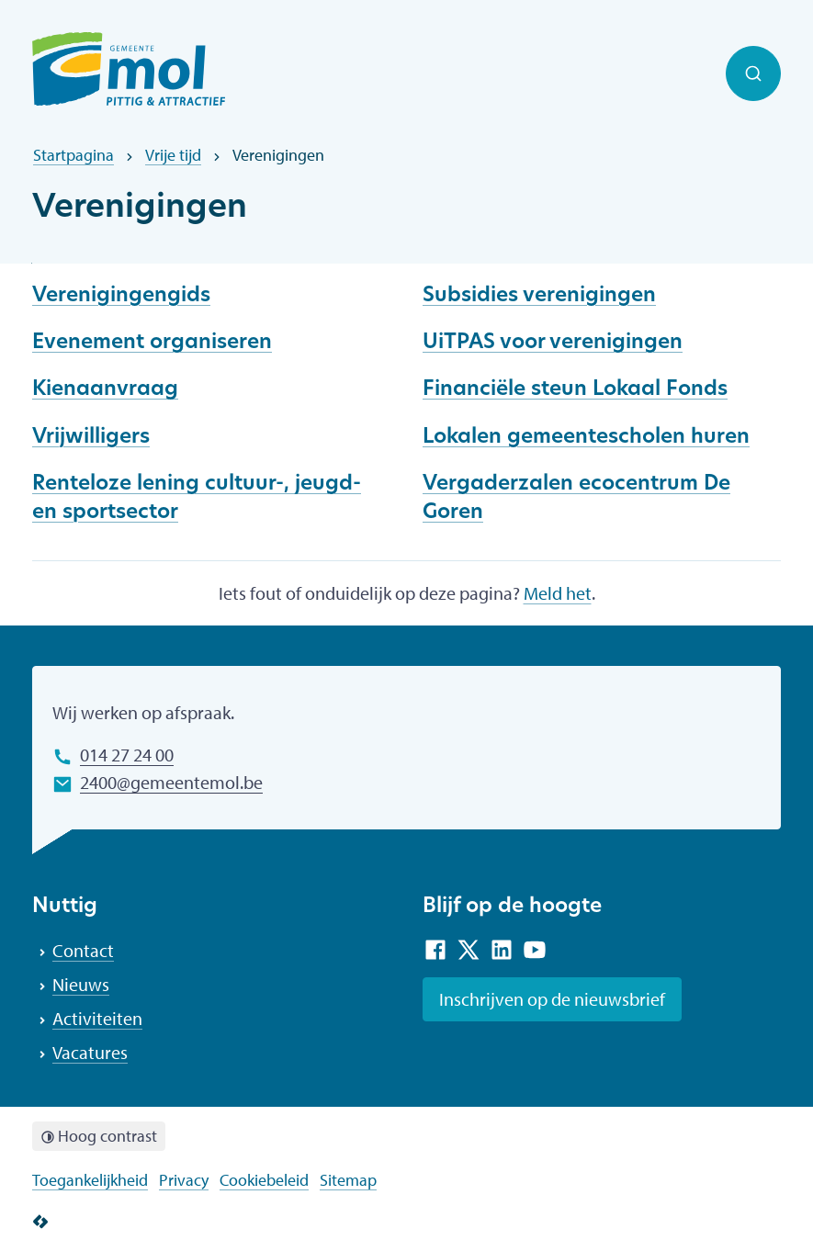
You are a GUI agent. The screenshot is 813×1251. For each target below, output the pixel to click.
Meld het (558, 592)
